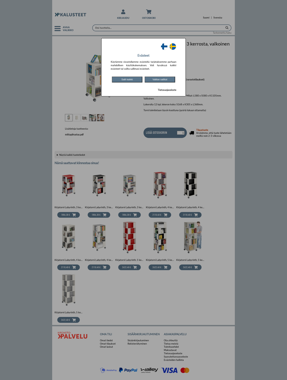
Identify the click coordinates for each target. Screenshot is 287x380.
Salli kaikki (127, 79)
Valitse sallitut (159, 79)
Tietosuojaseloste (167, 89)
